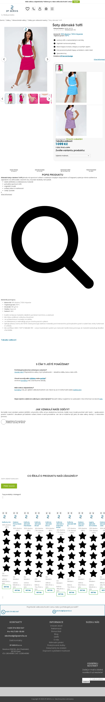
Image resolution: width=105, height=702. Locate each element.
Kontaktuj (24, 381)
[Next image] (47, 59)
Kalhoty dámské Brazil (38, 524)
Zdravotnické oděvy (19, 20)
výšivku (33, 378)
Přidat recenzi (9, 486)
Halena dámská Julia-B (81, 524)
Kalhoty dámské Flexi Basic (27, 524)
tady (101, 399)
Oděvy (8, 20)
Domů (2, 20)
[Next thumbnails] (49, 98)
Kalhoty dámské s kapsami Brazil (60, 524)
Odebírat (86, 682)
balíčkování (77, 390)
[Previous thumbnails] (2, 98)
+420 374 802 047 (12, 612)
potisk (42, 378)
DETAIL (6, 587)
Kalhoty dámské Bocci (49, 524)
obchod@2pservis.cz (64, 611)
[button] (45, 15)
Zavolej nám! (19, 372)
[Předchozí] (2, 497)
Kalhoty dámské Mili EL (71, 524)
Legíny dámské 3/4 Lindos (93, 524)
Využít (76, 2)
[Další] (2, 597)
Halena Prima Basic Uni (17, 524)
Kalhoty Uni (6, 522)
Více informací (99, 59)
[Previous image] (4, 59)
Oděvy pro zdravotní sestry (37, 20)
